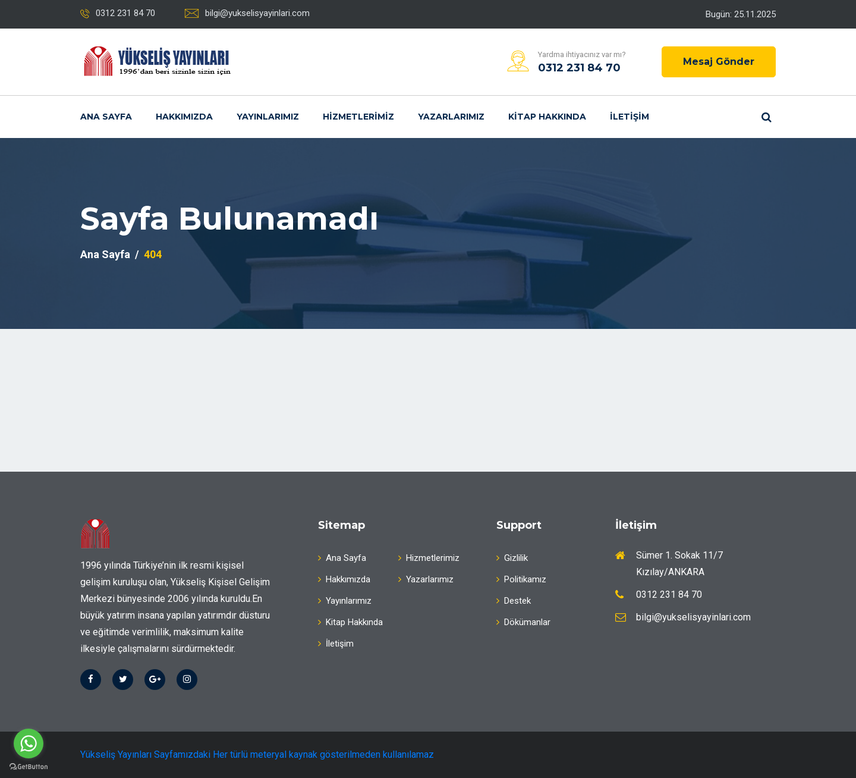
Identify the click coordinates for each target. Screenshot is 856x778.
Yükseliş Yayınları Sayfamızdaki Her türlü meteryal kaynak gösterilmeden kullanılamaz (257, 754)
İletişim (629, 116)
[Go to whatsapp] (28, 743)
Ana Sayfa (106, 116)
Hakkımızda (184, 116)
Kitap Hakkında (547, 116)
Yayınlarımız (268, 116)
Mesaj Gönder (718, 61)
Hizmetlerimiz (358, 116)
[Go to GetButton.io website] (29, 766)
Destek (513, 600)
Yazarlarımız (451, 116)
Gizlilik (512, 558)
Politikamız (521, 579)
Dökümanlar (523, 622)
